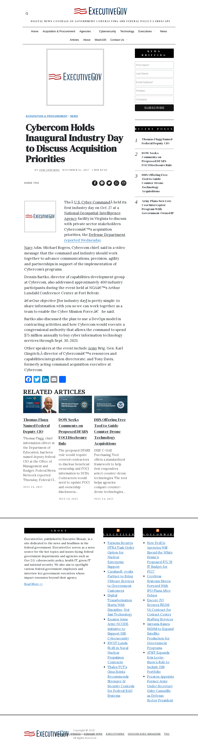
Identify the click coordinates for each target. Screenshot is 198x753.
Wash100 (100, 39)
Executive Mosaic (63, 734)
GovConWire (160, 534)
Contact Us (117, 39)
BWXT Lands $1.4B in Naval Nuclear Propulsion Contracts (117, 652)
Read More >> (33, 584)
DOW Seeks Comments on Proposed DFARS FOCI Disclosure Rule (73, 431)
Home (34, 31)
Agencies (85, 31)
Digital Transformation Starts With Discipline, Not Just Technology (119, 604)
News (163, 31)
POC (167, 734)
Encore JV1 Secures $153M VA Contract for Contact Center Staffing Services (160, 609)
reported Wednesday (82, 240)
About (86, 39)
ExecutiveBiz (122, 534)
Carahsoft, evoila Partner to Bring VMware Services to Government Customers (120, 581)
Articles (74, 39)
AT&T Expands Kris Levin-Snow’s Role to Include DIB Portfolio (158, 662)
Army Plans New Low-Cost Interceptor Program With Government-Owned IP (158, 210)
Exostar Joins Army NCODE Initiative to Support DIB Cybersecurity (118, 628)
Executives (145, 31)
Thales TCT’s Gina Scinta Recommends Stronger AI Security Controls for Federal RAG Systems (120, 681)
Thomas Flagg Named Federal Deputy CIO (36, 425)
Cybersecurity (107, 31)
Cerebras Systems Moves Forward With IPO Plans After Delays (159, 585)
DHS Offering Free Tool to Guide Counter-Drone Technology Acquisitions (110, 431)
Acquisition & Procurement (59, 31)
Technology (127, 31)
